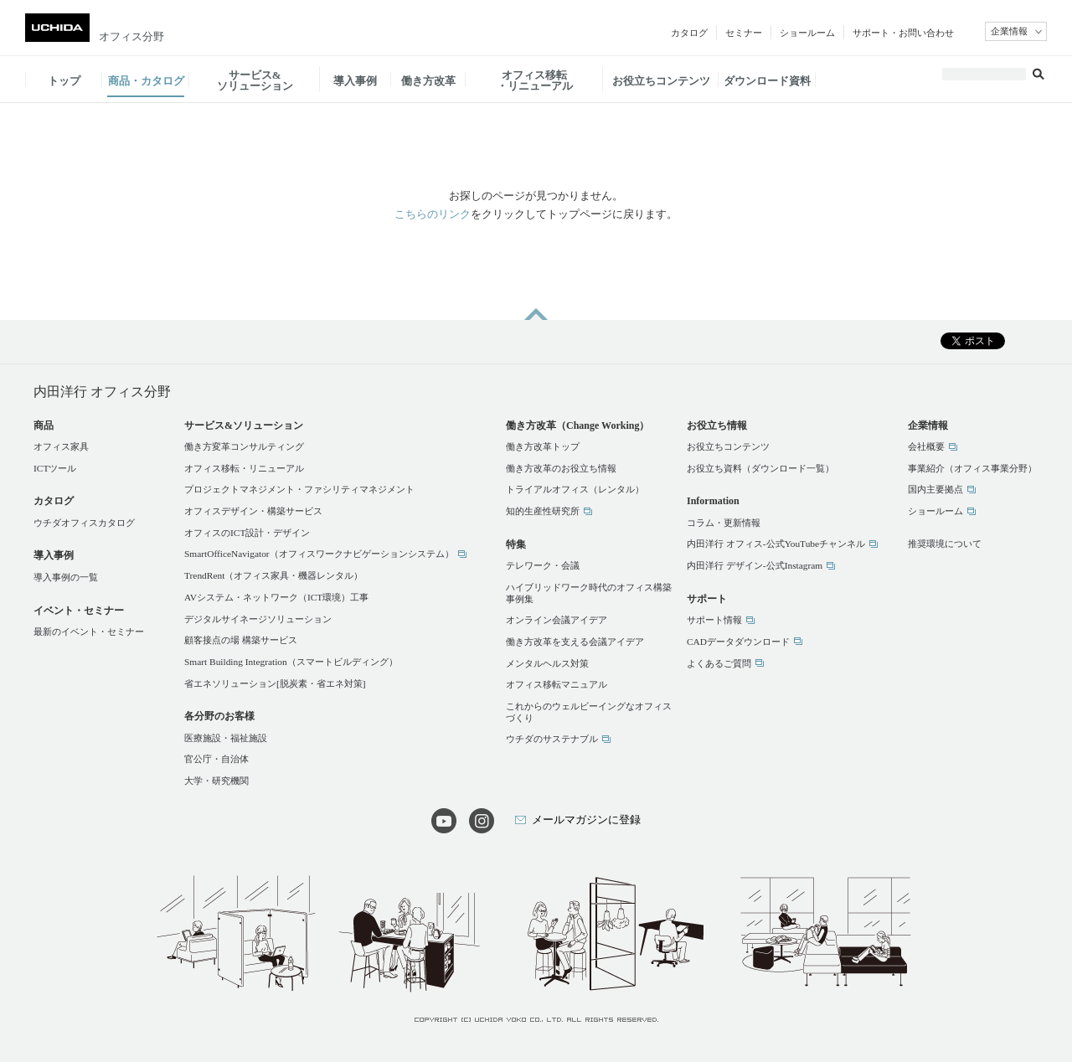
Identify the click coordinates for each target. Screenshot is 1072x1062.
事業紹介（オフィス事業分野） (972, 468)
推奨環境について (945, 544)
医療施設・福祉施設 (225, 738)
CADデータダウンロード (738, 642)
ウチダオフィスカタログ (84, 523)
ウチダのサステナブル (552, 739)
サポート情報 (714, 620)
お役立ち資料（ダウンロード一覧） (760, 468)
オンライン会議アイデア (556, 620)
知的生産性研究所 (543, 511)
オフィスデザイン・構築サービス (253, 511)
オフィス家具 (61, 446)
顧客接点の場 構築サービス (240, 640)
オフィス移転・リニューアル (244, 468)
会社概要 (926, 446)
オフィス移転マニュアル (556, 684)
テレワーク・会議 (543, 565)
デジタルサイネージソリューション (258, 619)
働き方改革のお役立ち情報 (561, 468)
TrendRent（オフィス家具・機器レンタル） (273, 575)
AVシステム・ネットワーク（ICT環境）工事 (276, 597)
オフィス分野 (131, 36)
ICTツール (55, 468)
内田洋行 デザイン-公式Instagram (754, 565)
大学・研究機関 (216, 781)
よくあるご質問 (719, 663)
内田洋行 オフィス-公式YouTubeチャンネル (776, 544)
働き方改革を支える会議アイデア (575, 642)
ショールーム (935, 511)
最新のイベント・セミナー (89, 631)
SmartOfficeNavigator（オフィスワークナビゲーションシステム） (319, 554)
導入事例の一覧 (66, 577)
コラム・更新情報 (723, 523)
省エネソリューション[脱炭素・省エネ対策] (275, 683)
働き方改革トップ (543, 446)
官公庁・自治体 (216, 759)
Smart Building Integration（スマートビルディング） (291, 662)
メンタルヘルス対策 (547, 663)
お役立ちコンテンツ (728, 446)
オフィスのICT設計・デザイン (247, 533)
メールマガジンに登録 (586, 819)
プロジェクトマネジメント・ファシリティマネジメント (299, 489)
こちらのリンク (432, 214)
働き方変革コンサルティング (244, 446)
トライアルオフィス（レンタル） (575, 489)
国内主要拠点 (935, 489)
